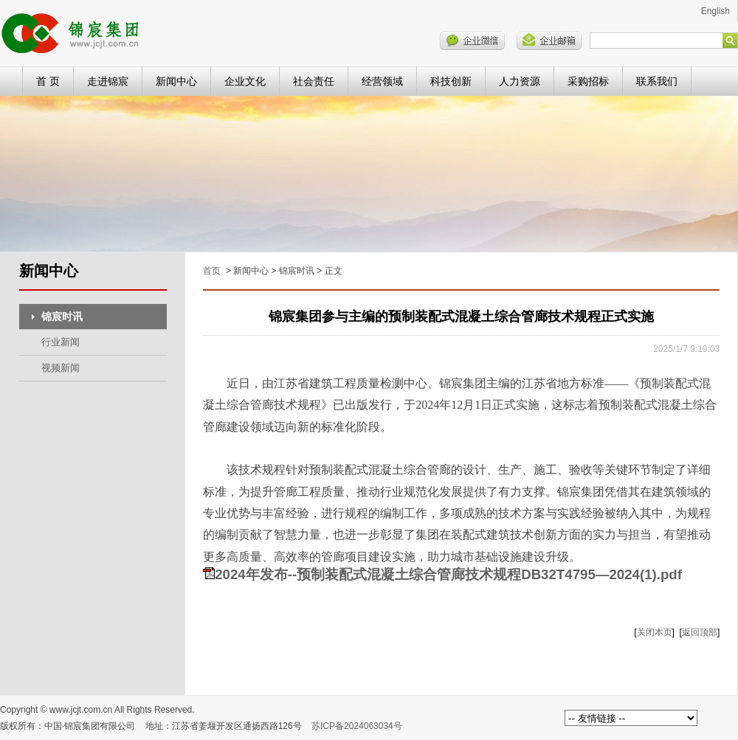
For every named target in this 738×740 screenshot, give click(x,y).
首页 (212, 271)
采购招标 (588, 81)
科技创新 (451, 81)
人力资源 (519, 81)
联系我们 (656, 81)
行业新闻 (60, 341)
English (715, 11)
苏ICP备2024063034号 (356, 726)
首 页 (48, 81)
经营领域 (382, 81)
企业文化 (245, 81)
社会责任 (313, 81)
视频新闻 (60, 367)
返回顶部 (699, 632)
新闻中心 (176, 81)
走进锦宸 (107, 81)
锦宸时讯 (62, 316)
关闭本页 (654, 632)
